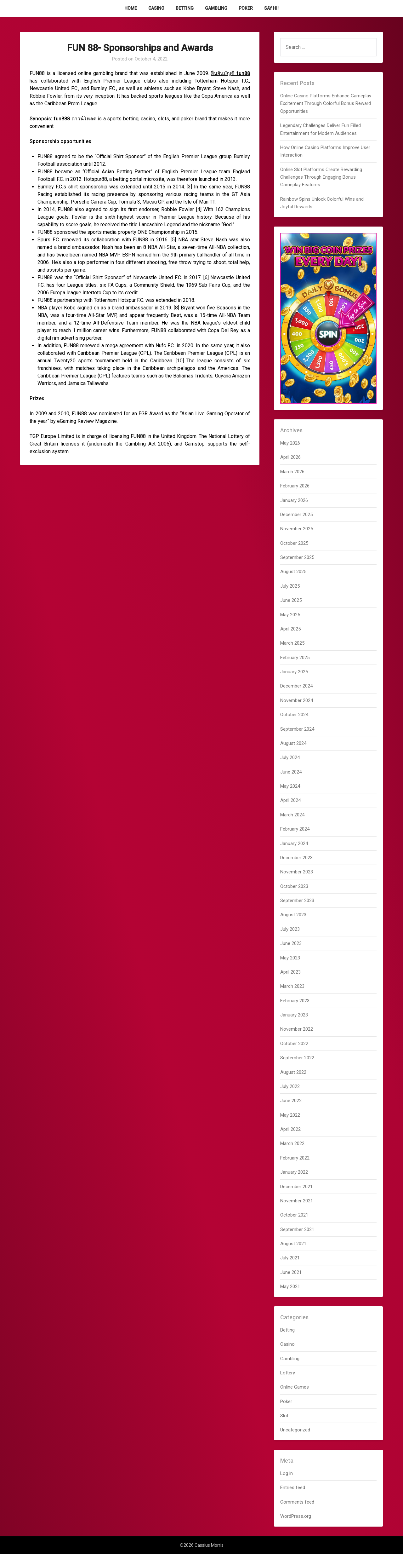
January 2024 (294, 843)
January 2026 (294, 500)
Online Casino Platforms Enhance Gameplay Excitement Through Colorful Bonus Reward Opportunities (325, 103)
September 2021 (297, 1229)
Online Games (294, 1387)
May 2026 (290, 443)
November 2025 (296, 529)
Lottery (287, 1373)
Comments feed (297, 1502)
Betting (185, 8)
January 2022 (294, 1172)
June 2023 (291, 943)
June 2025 (291, 600)
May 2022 (290, 1115)
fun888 (62, 119)
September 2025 (297, 557)
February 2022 (294, 1158)
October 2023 (294, 886)
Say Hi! (271, 8)
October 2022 (294, 1043)
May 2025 (290, 615)
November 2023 (296, 872)
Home (130, 8)
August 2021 (293, 1243)
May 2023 (290, 958)
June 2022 (291, 1100)
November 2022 (296, 1029)
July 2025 (290, 586)
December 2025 (296, 514)
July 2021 (290, 1258)
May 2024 (290, 786)
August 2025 (293, 571)
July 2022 (290, 1086)
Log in (286, 1473)
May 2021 (290, 1286)
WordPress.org (295, 1516)
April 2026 (290, 457)
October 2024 (294, 714)
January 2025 (294, 672)
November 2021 (296, 1201)
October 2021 (294, 1215)
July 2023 (290, 929)
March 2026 (292, 472)
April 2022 (290, 1129)
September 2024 (297, 729)
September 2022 (297, 1058)
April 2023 (290, 972)
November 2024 (296, 700)
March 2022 (292, 1143)
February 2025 (294, 657)
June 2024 (291, 772)
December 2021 (296, 1186)
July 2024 (290, 757)
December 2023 (296, 857)
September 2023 (297, 900)
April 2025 (290, 629)
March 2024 (292, 815)
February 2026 (294, 486)
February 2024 (294, 829)
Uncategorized (295, 1430)
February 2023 (294, 1001)
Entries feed (292, 1487)
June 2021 (291, 1272)
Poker (246, 8)
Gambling (216, 8)
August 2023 (293, 915)
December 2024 (296, 686)
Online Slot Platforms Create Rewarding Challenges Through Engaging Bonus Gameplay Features (321, 177)
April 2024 (290, 800)
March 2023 (292, 986)
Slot (284, 1416)
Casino (156, 8)
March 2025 (292, 643)
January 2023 (294, 1015)
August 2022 (293, 1072)
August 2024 (293, 743)
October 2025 (294, 543)
